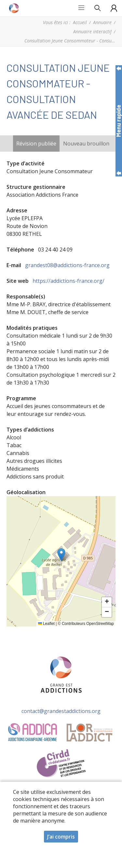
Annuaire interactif (92, 31)
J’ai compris (61, 836)
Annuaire (102, 22)
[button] (61, 554)
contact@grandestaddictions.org (61, 711)
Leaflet (46, 623)
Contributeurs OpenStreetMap (88, 623)
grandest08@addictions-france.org (67, 265)
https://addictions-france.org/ (68, 280)
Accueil (80, 22)
